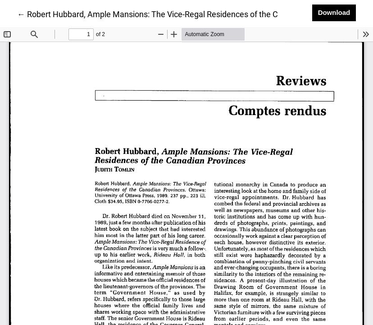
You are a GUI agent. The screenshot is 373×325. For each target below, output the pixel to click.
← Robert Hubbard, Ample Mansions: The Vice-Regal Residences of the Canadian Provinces (180, 13)
